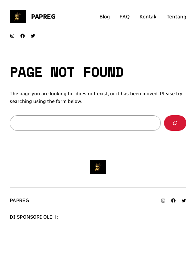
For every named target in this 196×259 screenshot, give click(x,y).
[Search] (175, 123)
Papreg (43, 16)
